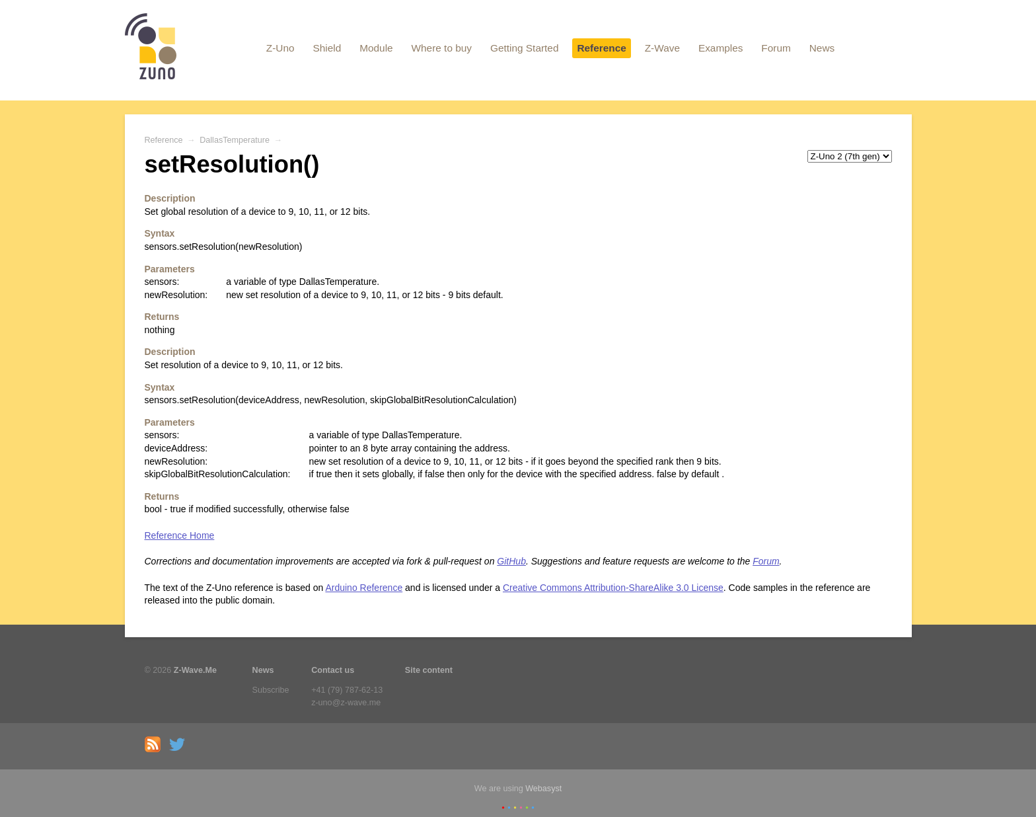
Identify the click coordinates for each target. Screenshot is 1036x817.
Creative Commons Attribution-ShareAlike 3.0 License (613, 587)
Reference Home (180, 535)
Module (375, 48)
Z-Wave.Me (195, 670)
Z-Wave (662, 48)
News (821, 48)
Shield (327, 48)
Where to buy (442, 48)
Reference (601, 48)
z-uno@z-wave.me (346, 702)
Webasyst (543, 788)
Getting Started (524, 48)
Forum (775, 48)
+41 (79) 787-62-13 (347, 690)
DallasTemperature (235, 140)
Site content (429, 670)
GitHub (511, 561)
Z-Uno (280, 48)
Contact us (332, 670)
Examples (720, 48)
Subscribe (270, 690)
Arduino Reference (363, 587)
